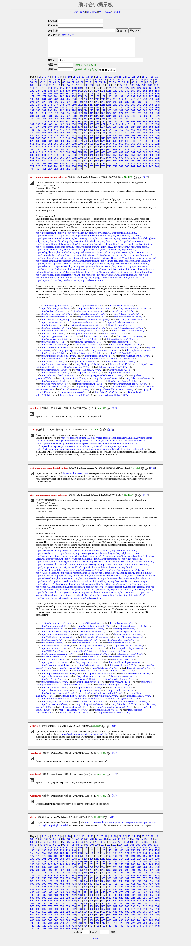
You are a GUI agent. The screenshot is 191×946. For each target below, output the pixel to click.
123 (103, 91)
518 (97, 142)
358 (62, 122)
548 (145, 145)
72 (96, 86)
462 (157, 133)
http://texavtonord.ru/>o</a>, (128, 320)
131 (151, 91)
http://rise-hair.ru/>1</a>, (53, 357)
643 (56, 159)
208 (85, 103)
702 (145, 164)
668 (74, 161)
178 (38, 100)
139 (68, 94)
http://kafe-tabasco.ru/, (132, 245)
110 (156, 89)
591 (139, 150)
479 (127, 136)
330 (157, 117)
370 (133, 122)
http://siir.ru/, (124, 250)
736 (85, 170)
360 (74, 122)
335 (56, 119)
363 (91, 122)
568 (133, 147)
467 (56, 136)
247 (56, 108)
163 (80, 97)
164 (85, 97)
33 (45, 83)
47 (109, 83)
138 (62, 94)
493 (80, 139)
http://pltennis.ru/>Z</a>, (139, 354)
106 (132, 89)
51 (128, 83)
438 (145, 131)
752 (50, 172)
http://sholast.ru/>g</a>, (52, 315)
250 (74, 108)
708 (50, 167)
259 (127, 108)
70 (86, 86)
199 (32, 103)
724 (145, 167)
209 (91, 103)
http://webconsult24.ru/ (92, 284)
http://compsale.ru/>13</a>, (54, 368)
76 (114, 86)
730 (50, 170)
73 (100, 86)
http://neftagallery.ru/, (46, 256)
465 (44, 136)
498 (109, 139)
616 (157, 153)
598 (50, 153)
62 (50, 86)
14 (87, 80)
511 (56, 142)
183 (68, 100)
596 (38, 153)
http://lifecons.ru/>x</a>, (120, 329)
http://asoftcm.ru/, (84, 276)
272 (74, 111)
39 (73, 83)
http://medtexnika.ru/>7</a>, (55, 362)
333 (44, 119)
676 (121, 161)
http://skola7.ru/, (137, 281)
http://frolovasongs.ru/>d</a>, (55, 312)
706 (38, 167)
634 (133, 156)
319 (91, 117)
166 (97, 97)
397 (32, 128)
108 (144, 89)
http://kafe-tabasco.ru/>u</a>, (121, 326)
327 (139, 117)
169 (115, 97)
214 (121, 103)
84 (151, 86)
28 (152, 80)
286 (157, 111)
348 (133, 119)
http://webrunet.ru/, (45, 270)
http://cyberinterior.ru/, (63, 267)
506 (157, 139)
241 (151, 105)
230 (85, 105)
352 (157, 119)
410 (109, 128)
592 (145, 150)
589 (127, 150)
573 (32, 150)
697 (115, 164)
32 (40, 83)
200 (38, 103)
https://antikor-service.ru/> (76, 477)
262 (145, 108)
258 (121, 108)
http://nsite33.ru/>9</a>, (122, 362)
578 (62, 150)
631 (115, 156)
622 (62, 156)
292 (62, 114)
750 (38, 172)
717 (103, 167)
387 (103, 125)
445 (56, 133)
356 (50, 122)
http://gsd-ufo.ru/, (101, 281)
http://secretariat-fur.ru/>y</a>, (56, 331)
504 (145, 139)
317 (80, 117)
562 (97, 147)
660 (157, 159)
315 (68, 117)
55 (146, 83)
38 (68, 83)
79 (128, 86)
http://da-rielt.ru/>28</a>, (73, 382)
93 (63, 89)
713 (80, 167)
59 (36, 86)
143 (91, 94)
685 (44, 164)
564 (109, 147)
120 (85, 91)
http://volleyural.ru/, (143, 276)
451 (91, 133)
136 (50, 94)
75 (109, 86)
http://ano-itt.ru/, (104, 270)
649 (91, 159)
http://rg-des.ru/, (127, 259)
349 (139, 119)
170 (121, 97)
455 (115, 133)
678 (133, 161)
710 (62, 167)
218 (145, 103)
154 (157, 94)
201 (44, 103)
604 (85, 153)
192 (121, 100)
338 (74, 119)
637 (151, 156)
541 (103, 145)
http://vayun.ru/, (43, 267)
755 (68, 172)
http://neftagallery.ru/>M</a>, (121, 343)
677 (127, 161)
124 (109, 91)
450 (85, 133)
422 (50, 131)
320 (97, 117)
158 (50, 97)
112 (38, 91)
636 (145, 156)
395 (151, 125)
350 (145, 119)
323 (115, 117)
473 (91, 136)
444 (50, 133)
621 (56, 156)
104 (120, 89)
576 (50, 150)
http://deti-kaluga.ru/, (61, 248)
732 (62, 170)
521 (115, 142)
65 (63, 86)
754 (62, 172)
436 (133, 131)
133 (32, 94)
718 (109, 167)
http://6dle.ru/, (64, 236)
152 (145, 94)
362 (85, 122)
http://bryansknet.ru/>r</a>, (131, 323)
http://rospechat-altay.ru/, (88, 250)
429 (91, 131)
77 (119, 86)
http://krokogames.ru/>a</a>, (58, 309)
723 (139, 167)
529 (32, 145)
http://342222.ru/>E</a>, (53, 337)
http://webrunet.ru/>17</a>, (77, 371)
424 (62, 131)
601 (68, 153)
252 (85, 108)
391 (127, 125)
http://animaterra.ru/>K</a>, (54, 343)
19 (110, 80)
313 (56, 117)
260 (133, 108)
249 (68, 108)
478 (121, 136)
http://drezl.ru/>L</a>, (87, 343)
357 (56, 122)
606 (97, 153)
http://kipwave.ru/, (45, 242)
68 (77, 86)
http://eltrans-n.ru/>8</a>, (89, 362)
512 (62, 142)
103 (114, 89)
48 (114, 83)
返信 (145, 181)
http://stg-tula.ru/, (139, 256)
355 (44, 122)
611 (127, 153)
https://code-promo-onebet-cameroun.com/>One (85, 738)
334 (50, 119)
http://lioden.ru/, (93, 245)
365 (103, 122)
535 (68, 145)
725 (151, 167)
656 (133, 159)
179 (44, 100)
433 (115, 131)
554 (50, 147)
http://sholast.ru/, (67, 239)
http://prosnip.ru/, (144, 259)
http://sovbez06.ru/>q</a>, (96, 323)
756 (74, 172)
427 (80, 131)
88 (40, 89)
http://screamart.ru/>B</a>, (54, 334)
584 (97, 150)
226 (62, 105)
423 (56, 131)
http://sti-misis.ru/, (129, 278)
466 (50, 136)
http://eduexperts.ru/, (64, 242)
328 (145, 117)
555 (56, 147)
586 (109, 150)
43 (91, 83)
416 (145, 128)
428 (85, 131)
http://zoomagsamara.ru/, (87, 239)
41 (82, 83)
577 (56, 150)
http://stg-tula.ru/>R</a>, (88, 348)
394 (145, 125)
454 (109, 133)
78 (123, 86)
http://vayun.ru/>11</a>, (84, 365)
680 (145, 161)
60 (40, 86)
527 (151, 142)
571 (151, 147)
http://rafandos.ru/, (66, 256)
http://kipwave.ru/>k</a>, (93, 318)
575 (44, 150)
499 (115, 139)
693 (91, 164)
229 (80, 105)
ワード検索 (105, 12)
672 (97, 161)
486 (38, 139)
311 (44, 117)
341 (91, 119)
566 (121, 147)
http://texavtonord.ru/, (127, 242)
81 (137, 86)
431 (103, 131)
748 (157, 170)
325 (127, 117)
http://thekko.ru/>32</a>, (87, 385)
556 (62, 147)
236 (121, 105)
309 (32, 117)
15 (92, 80)
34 (50, 83)
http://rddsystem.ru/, (54, 281)
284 (145, 111)
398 (38, 128)
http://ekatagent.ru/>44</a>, (73, 396)
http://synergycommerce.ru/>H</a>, (58, 340)
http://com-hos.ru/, (140, 250)
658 (145, 159)
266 (38, 111)
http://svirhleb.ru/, (59, 273)
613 (139, 153)
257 (115, 108)
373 (151, 122)
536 (74, 145)
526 (145, 142)
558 (74, 147)
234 (109, 105)
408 (97, 128)
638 (157, 156)
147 (115, 94)
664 (50, 161)
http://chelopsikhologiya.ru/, (78, 281)
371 (139, 122)
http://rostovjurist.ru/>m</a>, (55, 320)
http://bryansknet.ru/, (75, 245)
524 (133, 142)
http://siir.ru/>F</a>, (83, 337)
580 (74, 150)
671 (91, 161)
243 (32, 108)
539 (91, 145)
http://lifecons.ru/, (80, 248)
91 (54, 89)
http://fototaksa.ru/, (45, 262)
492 (74, 139)
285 (151, 111)
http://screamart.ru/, (45, 250)
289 (44, 114)
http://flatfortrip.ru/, (45, 278)
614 (145, 153)
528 (157, 142)
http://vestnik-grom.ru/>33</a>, (123, 385)
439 (151, 131)
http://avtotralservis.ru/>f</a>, (133, 312)
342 (97, 119)
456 (121, 133)
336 (62, 119)
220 (157, 103)
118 (74, 91)
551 (32, 147)
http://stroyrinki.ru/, (86, 270)
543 (115, 145)
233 (103, 105)
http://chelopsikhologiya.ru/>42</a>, (115, 393)
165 (91, 97)
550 (157, 145)
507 (32, 142)
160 (62, 97)
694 (97, 164)
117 (68, 91)
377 (44, 125)
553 (44, 147)
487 (44, 139)
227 (68, 105)
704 (157, 164)
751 (44, 172)
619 (44, 156)
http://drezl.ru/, (129, 253)
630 (109, 156)
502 (133, 139)
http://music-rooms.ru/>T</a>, (55, 351)
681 (151, 161)
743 (127, 170)
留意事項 (92, 12)
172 (133, 97)
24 (133, 80)
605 (91, 153)
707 (44, 167)
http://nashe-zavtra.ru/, (69, 284)
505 (151, 139)
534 (62, 145)
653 (115, 159)
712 (74, 167)
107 (138, 89)
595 (32, 153)
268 (50, 111)
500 (121, 139)
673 (103, 161)
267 (44, 111)
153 (151, 94)
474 (97, 136)
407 (91, 128)
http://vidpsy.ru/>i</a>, (123, 315)
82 (142, 86)
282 (133, 111)
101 (102, 89)
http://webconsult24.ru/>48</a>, (114, 399)
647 (80, 159)
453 (103, 133)
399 (44, 128)
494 (85, 139)
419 (32, 131)
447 (68, 133)
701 (139, 164)
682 (157, 161)
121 (91, 91)
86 (31, 89)
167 (103, 97)
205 (68, 103)
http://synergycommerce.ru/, (49, 253)
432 (109, 131)
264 (157, 108)
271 (68, 111)
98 (86, 89)
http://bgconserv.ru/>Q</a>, (54, 348)
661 (32, 161)
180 (50, 100)
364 (97, 122)
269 (56, 111)
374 (157, 122)
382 (74, 125)
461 (151, 133)
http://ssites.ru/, (43, 248)
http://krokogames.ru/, (46, 236)
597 (44, 153)
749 (32, 172)
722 (133, 167)
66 (68, 86)
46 (105, 83)
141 (80, 94)
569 (139, 147)
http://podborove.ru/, (138, 270)
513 (68, 142)
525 (139, 142)
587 (115, 150)
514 (74, 142)
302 (121, 114)
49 (119, 83)
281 (127, 111)
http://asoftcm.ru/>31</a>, (53, 385)
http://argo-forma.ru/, (65, 250)
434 (121, 131)
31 (36, 83)
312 (50, 117)
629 (103, 156)
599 (56, 153)
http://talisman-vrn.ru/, (68, 264)
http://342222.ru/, (109, 250)
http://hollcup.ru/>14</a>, (88, 368)
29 (156, 80)
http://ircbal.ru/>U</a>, (90, 351)
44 (96, 83)
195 (139, 100)
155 (32, 97)
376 (38, 125)
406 (85, 128)
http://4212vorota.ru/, (106, 242)
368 (121, 122)
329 (151, 117)
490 (62, 139)
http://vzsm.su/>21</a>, (120, 373)
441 (32, 133)
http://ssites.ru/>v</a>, (52, 329)
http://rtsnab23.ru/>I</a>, (96, 340)
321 (103, 117)
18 (106, 80)
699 (127, 164)
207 (80, 103)
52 (132, 83)
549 (151, 145)
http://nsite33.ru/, (127, 264)
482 (145, 136)
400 (50, 128)
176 (157, 97)
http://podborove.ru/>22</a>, (55, 376)
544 (121, 145)
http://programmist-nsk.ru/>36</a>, (130, 387)
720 (121, 167)
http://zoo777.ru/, (119, 262)
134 (38, 94)
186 (85, 100)
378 (50, 125)
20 (115, 80)
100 (96, 89)
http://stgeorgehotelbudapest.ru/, (110, 273)
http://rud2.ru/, (118, 267)
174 (145, 97)
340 (85, 119)
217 (139, 103)
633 (127, 156)
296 (85, 114)
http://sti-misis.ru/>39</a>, (125, 390)
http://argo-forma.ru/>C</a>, (90, 334)
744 (133, 170)
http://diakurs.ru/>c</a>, (122, 309)
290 (50, 114)
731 (56, 170)
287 (32, 114)
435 (127, 131)
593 (151, 150)
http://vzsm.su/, (119, 270)
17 (101, 80)
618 (38, 156)
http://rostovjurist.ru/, (85, 242)
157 (44, 97)
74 (105, 86)
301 (115, 114)
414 (133, 128)
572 (157, 147)
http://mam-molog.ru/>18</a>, (114, 371)
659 (151, 159)
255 (103, 108)
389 (115, 125)
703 (151, 164)
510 (50, 142)
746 (145, 170)
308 (157, 114)
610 (121, 153)
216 (133, 103)
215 (127, 103)
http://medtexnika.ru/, (89, 264)
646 (74, 159)
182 (62, 100)
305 (139, 114)
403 (68, 128)
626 (85, 156)
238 (133, 105)
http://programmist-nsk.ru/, (68, 278)
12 (78, 80)
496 (97, 139)
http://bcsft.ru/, (104, 256)
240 (145, 105)
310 (38, 117)
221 (32, 105)
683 (32, 164)
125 (115, 91)
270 (62, 111)
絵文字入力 (67, 35)
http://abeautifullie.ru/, (143, 248)
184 (74, 100)
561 (91, 147)
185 (80, 100)
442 (38, 133)
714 (85, 167)
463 (32, 136)
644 (62, 159)
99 (91, 89)
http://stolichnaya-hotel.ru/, (81, 273)
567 (127, 147)
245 (44, 108)
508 (38, 142)
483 (151, 136)
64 (59, 86)
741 (115, 170)
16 (97, 80)
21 (119, 80)
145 (103, 94)
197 (151, 100)
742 (121, 170)
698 (121, 164)
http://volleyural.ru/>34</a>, (54, 387)
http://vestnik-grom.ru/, (122, 276)
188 (97, 100)
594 (157, 150)
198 (157, 100)
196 (145, 100)
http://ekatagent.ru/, (119, 281)
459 (139, 133)
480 (133, 136)
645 (68, 159)
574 (38, 150)
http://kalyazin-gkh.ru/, (47, 284)
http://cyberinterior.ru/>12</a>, (120, 365)
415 (139, 128)
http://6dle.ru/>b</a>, (91, 309)
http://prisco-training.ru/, (137, 267)
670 (85, 161)
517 (91, 142)
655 (127, 159)
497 (103, 139)
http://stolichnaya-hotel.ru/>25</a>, (58, 379)
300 (109, 114)
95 (73, 89)
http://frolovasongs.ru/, (100, 236)
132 (157, 91)
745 (139, 170)
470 (74, 136)
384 (85, 125)
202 (50, 103)
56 (151, 83)
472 (85, 136)
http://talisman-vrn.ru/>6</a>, (135, 359)
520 (109, 142)
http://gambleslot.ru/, (109, 259)
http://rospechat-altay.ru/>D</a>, (128, 334)
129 (139, 91)
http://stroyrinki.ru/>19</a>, (54, 373)
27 (147, 80)
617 (32, 156)
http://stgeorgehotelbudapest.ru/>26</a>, (103, 379)
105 (126, 89)
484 (157, 136)
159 (56, 97)
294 (74, 114)
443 (44, 133)
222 (38, 105)
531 (44, 145)
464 (38, 136)
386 (97, 125)
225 (56, 105)
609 (115, 153)
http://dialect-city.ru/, (100, 262)
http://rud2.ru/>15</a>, (121, 368)
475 (103, 136)
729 (44, 170)
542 (109, 145)
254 (97, 108)
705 (32, 167)
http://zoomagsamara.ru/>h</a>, (88, 315)
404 (74, 128)
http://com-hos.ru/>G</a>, (114, 337)
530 (38, 145)
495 (91, 139)
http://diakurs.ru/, (80, 236)
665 (56, 161)
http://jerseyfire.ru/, (122, 248)
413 (127, 128)
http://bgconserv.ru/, (121, 256)
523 (127, 142)
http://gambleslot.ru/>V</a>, (124, 351)
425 (68, 131)
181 (56, 100)
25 (138, 80)
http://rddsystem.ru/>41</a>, (75, 393)
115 (56, 91)
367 (115, 122)
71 (91, 86)
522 (121, 142)
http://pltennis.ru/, (63, 262)
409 (103, 128)
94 (68, 89)
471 (80, 136)
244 (38, 108)
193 (127, 100)
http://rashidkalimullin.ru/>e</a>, (95, 312)
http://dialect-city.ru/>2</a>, (87, 357)
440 (157, 131)
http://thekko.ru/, (102, 276)
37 (63, 83)
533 (56, 145)
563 (103, 147)
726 (157, 167)
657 (139, 159)
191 (115, 100)
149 (127, 94)
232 (97, 105)
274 (85, 111)
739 (103, 170)
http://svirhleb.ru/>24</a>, (121, 376)
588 (121, 150)
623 (68, 156)
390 (121, 125)
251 (80, 108)
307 (151, 114)
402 (62, 128)
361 (80, 122)
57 (155, 83)
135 (44, 94)
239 (139, 105)
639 (32, 159)
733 (68, 170)
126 (121, 91)
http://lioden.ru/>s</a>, (52, 326)
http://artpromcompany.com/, (142, 262)
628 (97, 156)
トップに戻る (77, 12)
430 (97, 131)
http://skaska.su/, (68, 276)
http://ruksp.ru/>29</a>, (106, 382)
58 (31, 86)
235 (115, 105)
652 (109, 159)
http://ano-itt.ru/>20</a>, (89, 373)
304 (133, 114)
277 (103, 111)
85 (155, 86)
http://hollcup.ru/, (101, 267)
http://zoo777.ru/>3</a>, (122, 357)
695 (103, 164)
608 (109, 153)
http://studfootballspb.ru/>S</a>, (125, 348)
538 (85, 145)
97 (82, 89)
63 (54, 86)
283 (139, 111)
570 (145, 147)
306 (145, 114)
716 (97, 167)
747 (151, 170)
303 (127, 114)
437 (139, 131)
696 (109, 164)
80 (132, 86)
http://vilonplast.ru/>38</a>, (90, 390)
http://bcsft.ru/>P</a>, (122, 345)
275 (91, 111)
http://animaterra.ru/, (111, 253)
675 (115, 161)
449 (80, 133)
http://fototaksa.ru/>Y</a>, (105, 354)
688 (62, 164)
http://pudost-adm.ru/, (46, 264)
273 (80, 111)
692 (85, 164)
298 (97, 114)
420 (38, 131)
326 (133, 117)
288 (38, 114)
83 (146, 86)
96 (77, 89)
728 (38, 170)
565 (115, 147)
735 (80, 170)
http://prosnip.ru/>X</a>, (72, 354)
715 (91, 167)
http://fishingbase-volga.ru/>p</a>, (57, 323)
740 (109, 170)
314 (62, 117)
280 (121, 111)
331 (32, 119)
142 (85, 94)
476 (109, 136)
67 (73, 86)
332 (38, 119)
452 (97, 133)
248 (62, 108)
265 (32, 111)
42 (86, 83)
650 (97, 159)
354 (38, 122)
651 (103, 159)
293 (68, 114)
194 (133, 100)
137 (56, 94)
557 (68, 147)
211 (103, 103)
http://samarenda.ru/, (111, 245)
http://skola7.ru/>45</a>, (107, 396)
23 (129, 80)
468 (62, 136)
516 (85, 142)
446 (62, 133)
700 (133, 164)
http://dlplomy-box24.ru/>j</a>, (56, 318)
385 (91, 125)
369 (127, 122)
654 (121, 159)
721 (127, 167)
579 (68, 150)
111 (32, 91)
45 (100, 83)
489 (56, 139)
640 (38, 159)
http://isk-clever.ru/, (91, 253)
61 (45, 86)
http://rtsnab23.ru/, (72, 253)
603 (80, 153)
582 (85, 150)
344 (109, 119)
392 (133, 125)
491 (68, 139)
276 (97, 111)
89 (45, 89)
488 (50, 139)
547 (139, 145)
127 (127, 91)
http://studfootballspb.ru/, (48, 259)
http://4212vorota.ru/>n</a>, (91, 320)
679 (139, 161)
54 (142, 83)
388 (109, 125)
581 (80, 150)
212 (109, 103)
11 (74, 80)
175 (151, 97)
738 (97, 170)
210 (97, 103)
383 (80, 125)
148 (121, 94)
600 (62, 153)
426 (74, 131)
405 (80, 128)
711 (68, 167)
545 (127, 145)
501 (127, 139)
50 (123, 83)
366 (109, 122)
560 (85, 147)
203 (56, 103)
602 (74, 153)
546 (133, 145)
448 (74, 133)
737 (91, 170)
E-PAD (95, 943)
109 (150, 89)
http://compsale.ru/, (83, 267)
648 (85, 159)
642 (50, 159)
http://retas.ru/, (43, 273)
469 (68, 136)
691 (80, 164)
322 (109, 117)
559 (80, 147)
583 (91, 150)
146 (109, 94)
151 (139, 94)
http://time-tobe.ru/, (91, 278)
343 (103, 119)
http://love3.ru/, (143, 264)
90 (50, 89)
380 (62, 125)
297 (91, 114)
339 (80, 119)
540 (97, 145)
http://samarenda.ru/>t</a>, (85, 326)
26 (143, 80)
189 (103, 100)
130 (145, 91)
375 (32, 125)
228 (74, 105)
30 (31, 83)
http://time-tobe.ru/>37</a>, (54, 390)
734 (74, 170)
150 (133, 94)
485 (32, 139)
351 (151, 119)
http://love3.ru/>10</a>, (52, 365)
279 (115, 111)
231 (91, 105)
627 (91, 156)
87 (36, 89)
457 (127, 133)
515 (80, 142)
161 (68, 97)
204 (62, 103)
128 (133, 91)
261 (139, 108)
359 (68, 122)
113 (44, 91)
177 (32, 100)
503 (139, 139)
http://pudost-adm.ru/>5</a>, (98, 359)
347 (127, 119)
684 (38, 164)
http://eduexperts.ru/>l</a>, (127, 318)
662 (38, 161)
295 (80, 114)
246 (50, 108)
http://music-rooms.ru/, (72, 259)
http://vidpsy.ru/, (108, 239)
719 (115, 167)
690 (74, 164)
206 (74, 103)
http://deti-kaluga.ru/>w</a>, (85, 329)
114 (50, 91)
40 (77, 83)
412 (121, 128)
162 (74, 97)
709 (56, 167)
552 (38, 147)
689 (68, 164)
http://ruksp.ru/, (51, 276)
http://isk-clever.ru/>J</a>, (130, 340)
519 (103, 142)
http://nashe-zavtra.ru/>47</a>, (75, 399)
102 (108, 89)
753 (56, 172)
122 (97, 91)
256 (109, 108)
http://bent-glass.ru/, (135, 273)
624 (74, 156)
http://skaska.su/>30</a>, (138, 382)
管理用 (117, 12)
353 (32, 122)
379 (56, 125)
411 (115, 128)
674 (109, 161)
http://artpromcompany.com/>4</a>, (58, 359)
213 (115, 103)
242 (157, 105)
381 (68, 125)
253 (91, 108)
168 (109, 97)
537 (80, 145)
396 (157, 125)
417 (151, 128)
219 (151, 103)
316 (74, 117)
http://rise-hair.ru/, (81, 262)
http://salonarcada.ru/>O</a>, (89, 345)
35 (54, 83)
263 (151, 108)
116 (62, 91)
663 (44, 161)
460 (145, 133)
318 (85, 117)
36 (59, 83)
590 (133, 150)
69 (82, 86)
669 (80, 161)
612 (133, 153)
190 (109, 100)
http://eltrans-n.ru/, (110, 264)
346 (121, 119)
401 (56, 128)
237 (127, 105)
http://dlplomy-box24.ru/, (128, 239)
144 (97, 94)
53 (137, 83)
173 (139, 97)
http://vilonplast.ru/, (110, 278)
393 (139, 125)
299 (103, 114)
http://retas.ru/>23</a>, (89, 376)
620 (50, 156)
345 (115, 119)
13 (83, 80)
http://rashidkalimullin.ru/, (124, 236)
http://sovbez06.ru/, (55, 245)
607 (103, 153)
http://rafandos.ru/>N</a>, (53, 345)
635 (139, 156)
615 (151, 153)
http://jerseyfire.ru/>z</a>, (92, 331)
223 (44, 105)
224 (50, 105)
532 (50, 145)
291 (56, 114)
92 (59, 89)
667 (68, 161)
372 (145, 122)
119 (80, 91)
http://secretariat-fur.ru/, (101, 248)
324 (121, 117)
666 (62, 161)
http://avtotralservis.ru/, (47, 239)
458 (133, 133)
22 (124, 80)
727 (32, 170)
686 (50, 164)
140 (74, 94)
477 (115, 136)
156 (38, 97)
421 (44, 131)
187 (91, 100)
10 (69, 80)
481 (139, 136)
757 (80, 172)
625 (80, 156)
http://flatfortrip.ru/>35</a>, (90, 387)
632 (121, 156)
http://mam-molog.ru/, (65, 270)
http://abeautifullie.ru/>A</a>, (128, 331)
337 (68, 119)
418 (157, 128)
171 (127, 97)
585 (103, 150)
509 (44, 142)
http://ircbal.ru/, (90, 259)
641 (44, 159)
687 (56, 164)
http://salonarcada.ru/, (86, 256)
